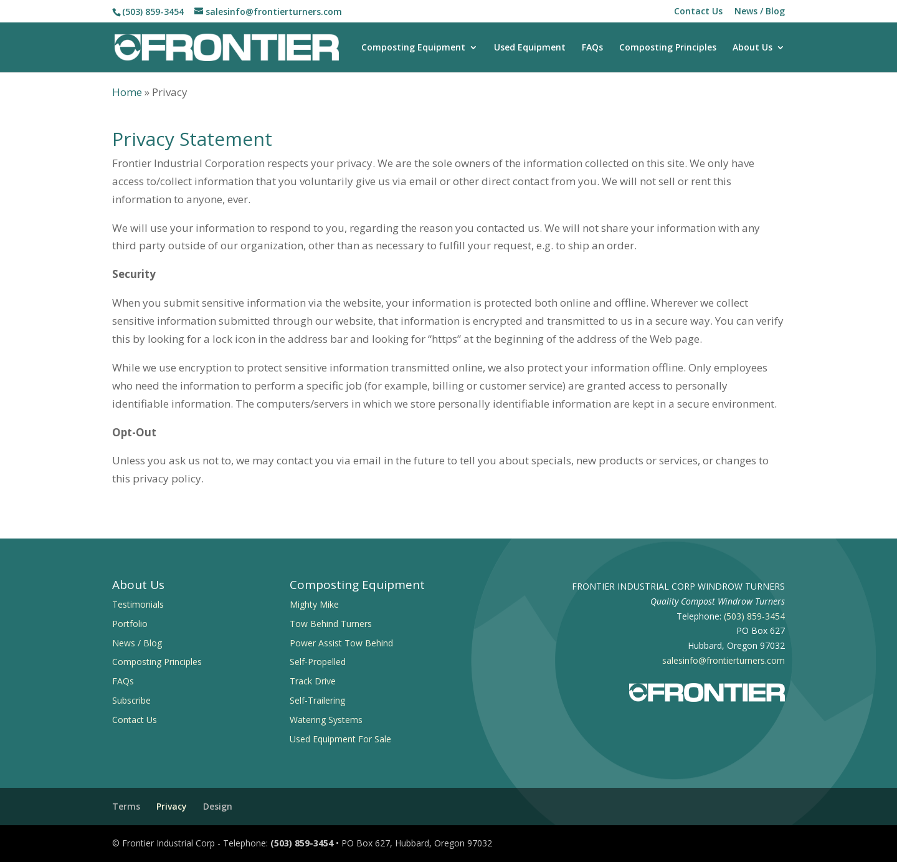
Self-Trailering (317, 700)
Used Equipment (530, 48)
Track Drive (313, 681)
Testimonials (138, 604)
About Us (752, 48)
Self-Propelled (318, 662)
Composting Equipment (413, 48)
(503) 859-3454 (153, 11)
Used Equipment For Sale (340, 739)
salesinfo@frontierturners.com (723, 660)
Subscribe (131, 700)
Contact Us (698, 12)
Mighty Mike (314, 604)
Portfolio (130, 624)
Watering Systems (326, 720)
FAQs (592, 48)
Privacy (171, 806)
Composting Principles (667, 48)
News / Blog (759, 12)
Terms (126, 806)
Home (127, 92)
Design (217, 806)
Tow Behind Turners (331, 624)
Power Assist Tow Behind (341, 643)
